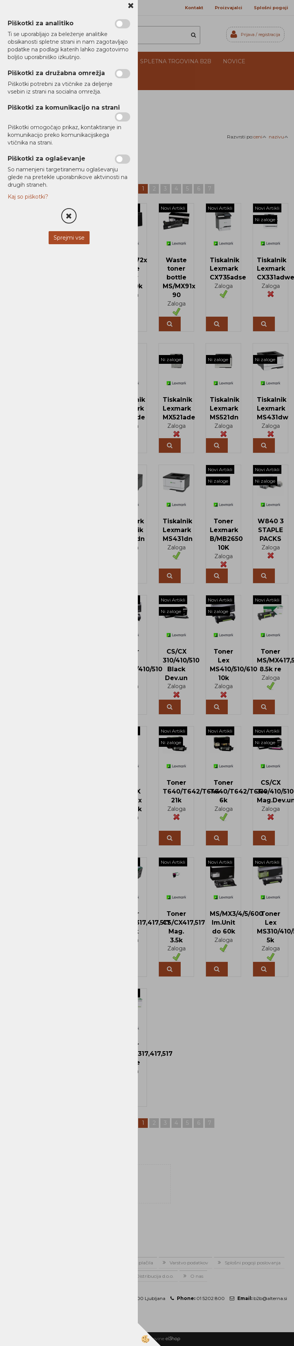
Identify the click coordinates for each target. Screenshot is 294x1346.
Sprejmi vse (69, 237)
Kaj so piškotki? (28, 196)
